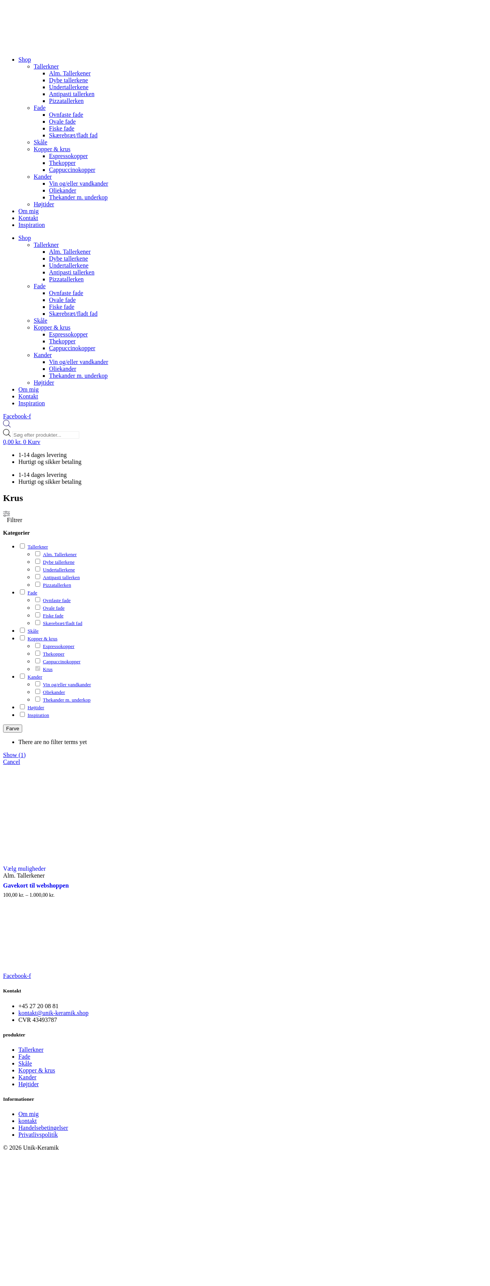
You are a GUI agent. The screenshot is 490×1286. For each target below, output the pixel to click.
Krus (47, 669)
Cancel (11, 762)
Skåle (40, 142)
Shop (24, 59)
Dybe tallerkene (68, 80)
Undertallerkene (68, 87)
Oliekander (62, 190)
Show (14, 755)
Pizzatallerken (66, 101)
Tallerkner (46, 66)
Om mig (28, 211)
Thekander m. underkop (78, 197)
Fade (40, 107)
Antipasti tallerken (72, 94)
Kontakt (28, 218)
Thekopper (62, 163)
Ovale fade (62, 121)
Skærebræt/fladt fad (73, 135)
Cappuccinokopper (72, 169)
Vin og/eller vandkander (78, 183)
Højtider (44, 204)
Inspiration (31, 225)
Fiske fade (61, 128)
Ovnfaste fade (66, 114)
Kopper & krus (52, 149)
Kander (43, 176)
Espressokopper (68, 156)
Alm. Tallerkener (70, 73)
